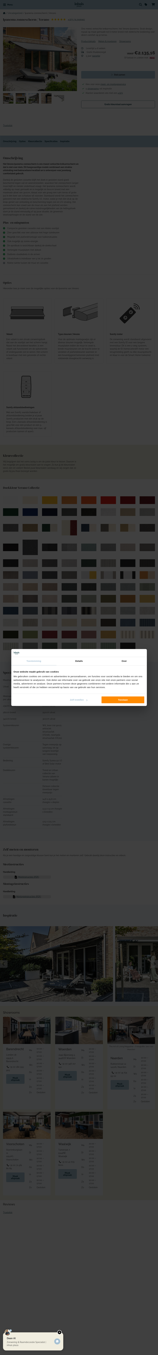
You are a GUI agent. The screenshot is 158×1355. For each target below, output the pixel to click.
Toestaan (123, 700)
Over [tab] (124, 661)
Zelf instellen (78, 700)
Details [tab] (79, 661)
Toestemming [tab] (34, 661)
